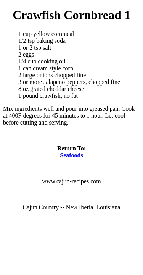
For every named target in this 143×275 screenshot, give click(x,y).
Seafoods (71, 155)
